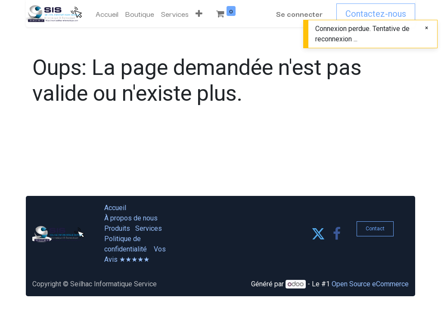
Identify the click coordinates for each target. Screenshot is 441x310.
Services (148, 228)
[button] (199, 14)
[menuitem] (107, 14)
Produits (117, 228)
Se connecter (299, 13)
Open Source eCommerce (370, 284)
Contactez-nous (375, 14)
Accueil (115, 208)
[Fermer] (426, 27)
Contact (375, 229)
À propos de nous (131, 218)
